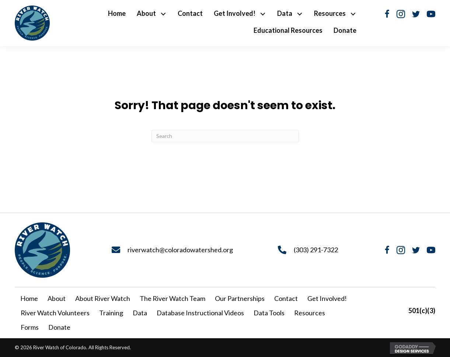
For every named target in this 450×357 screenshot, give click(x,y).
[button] (163, 14)
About (57, 298)
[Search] (225, 136)
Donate (59, 327)
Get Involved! (327, 298)
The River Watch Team (172, 298)
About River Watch (102, 298)
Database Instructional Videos (200, 313)
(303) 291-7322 (316, 250)
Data (140, 313)
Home (29, 298)
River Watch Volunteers (55, 313)
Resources (309, 313)
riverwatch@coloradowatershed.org (180, 250)
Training (111, 313)
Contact (286, 298)
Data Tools (269, 313)
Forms (30, 327)
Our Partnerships (240, 298)
